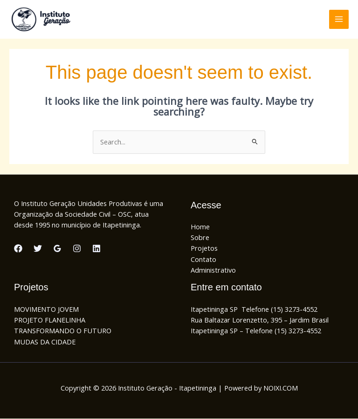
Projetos (204, 248)
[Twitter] (38, 249)
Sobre (200, 237)
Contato (203, 259)
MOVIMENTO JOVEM (46, 309)
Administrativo (213, 270)
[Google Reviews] (57, 249)
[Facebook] (18, 249)
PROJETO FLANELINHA (49, 320)
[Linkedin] (96, 249)
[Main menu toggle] (339, 19)
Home (200, 226)
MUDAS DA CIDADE (45, 341)
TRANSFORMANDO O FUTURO (62, 331)
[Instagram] (77, 249)
